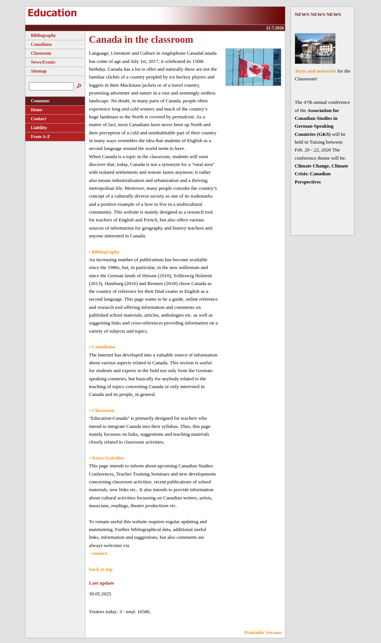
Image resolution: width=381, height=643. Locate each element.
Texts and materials (315, 71)
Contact (35, 118)
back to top (101, 569)
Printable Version (262, 632)
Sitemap (36, 71)
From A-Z (37, 136)
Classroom (38, 53)
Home (33, 109)
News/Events (40, 62)
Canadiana (38, 44)
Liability (36, 127)
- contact (98, 553)
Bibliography (40, 35)
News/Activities (108, 458)
